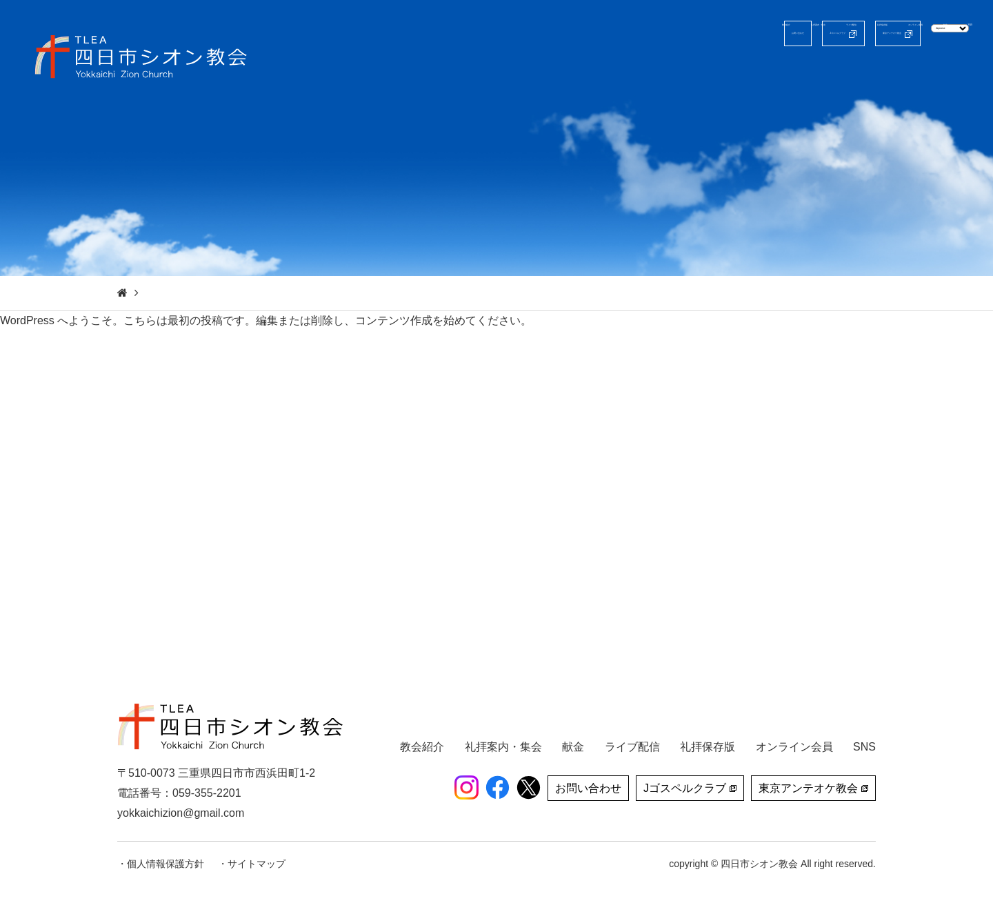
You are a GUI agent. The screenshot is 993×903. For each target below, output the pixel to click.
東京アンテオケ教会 (775, 33)
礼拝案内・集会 (597, 72)
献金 (918, 72)
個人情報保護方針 (165, 863)
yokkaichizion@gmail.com (180, 813)
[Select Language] (909, 32)
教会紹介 (516, 72)
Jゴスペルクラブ (647, 33)
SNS (961, 72)
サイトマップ (256, 863)
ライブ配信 (684, 72)
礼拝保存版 (760, 72)
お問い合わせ (541, 33)
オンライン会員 (847, 72)
